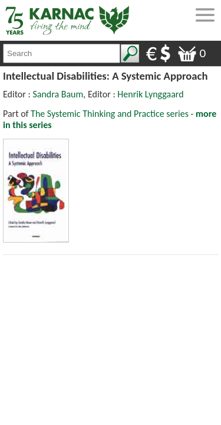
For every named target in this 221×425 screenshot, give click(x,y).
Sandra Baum (57, 94)
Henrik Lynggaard (150, 94)
